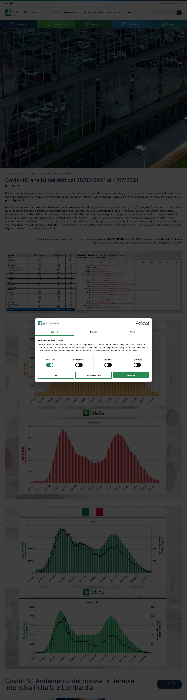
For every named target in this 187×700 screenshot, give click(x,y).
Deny (56, 375)
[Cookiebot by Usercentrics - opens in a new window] (137, 323)
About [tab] (132, 332)
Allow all (131, 375)
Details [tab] (93, 332)
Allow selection (93, 375)
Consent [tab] (55, 332)
